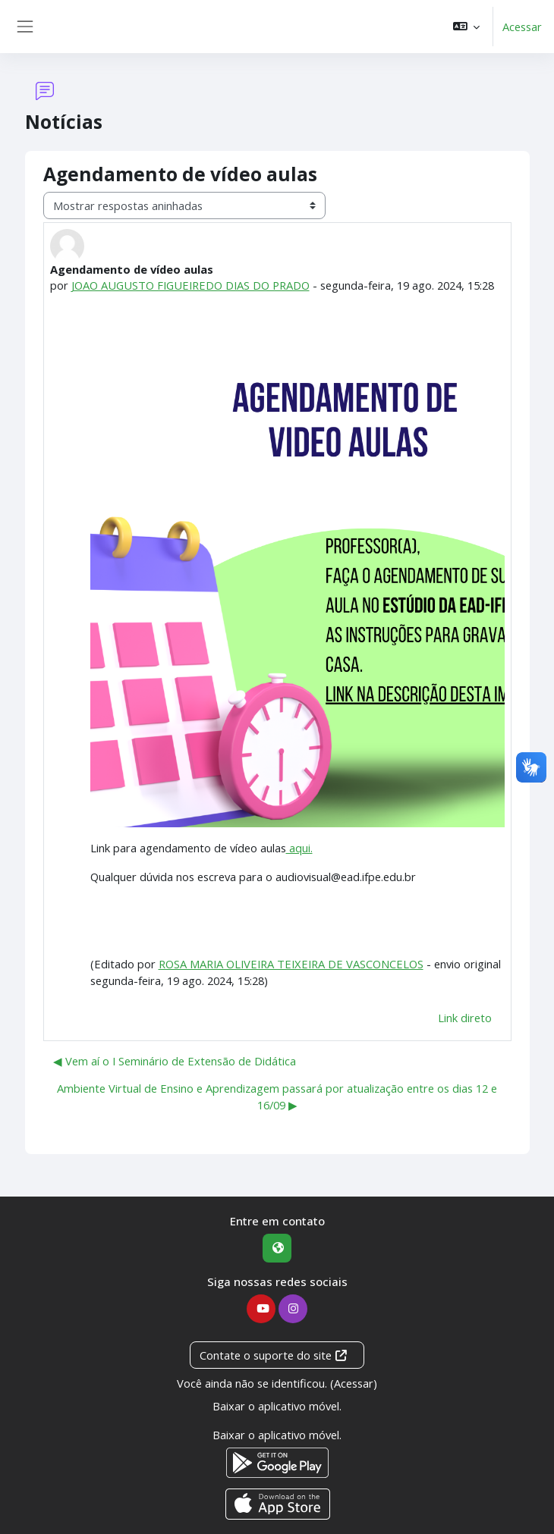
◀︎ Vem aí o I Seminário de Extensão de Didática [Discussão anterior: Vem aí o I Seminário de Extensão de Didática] (174, 1060)
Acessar (522, 26)
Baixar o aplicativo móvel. (277, 1405)
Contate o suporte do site (274, 1355)
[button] (466, 26)
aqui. (299, 847)
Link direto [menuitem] (465, 1017)
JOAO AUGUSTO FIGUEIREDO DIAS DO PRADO (191, 285)
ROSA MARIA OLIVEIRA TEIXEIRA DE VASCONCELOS (291, 963)
